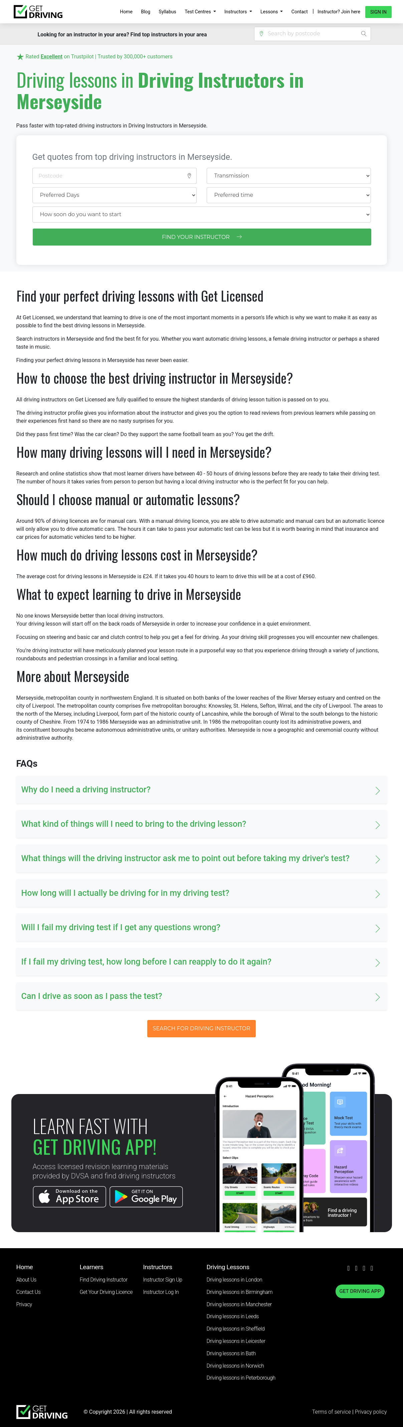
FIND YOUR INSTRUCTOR (202, 237)
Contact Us (28, 1292)
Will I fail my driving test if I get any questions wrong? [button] (121, 927)
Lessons (269, 11)
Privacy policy (371, 1412)
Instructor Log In (161, 1292)
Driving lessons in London (234, 1280)
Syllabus (167, 11)
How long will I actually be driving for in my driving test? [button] (125, 893)
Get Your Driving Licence (106, 1292)
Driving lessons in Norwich (235, 1366)
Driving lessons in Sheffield (236, 1329)
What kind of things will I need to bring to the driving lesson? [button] (133, 824)
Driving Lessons (228, 1267)
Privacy (24, 1304)
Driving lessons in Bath (231, 1353)
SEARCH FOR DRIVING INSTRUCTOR (201, 1028)
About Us (26, 1280)
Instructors (236, 11)
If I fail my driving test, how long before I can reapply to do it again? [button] (146, 962)
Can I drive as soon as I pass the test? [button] (91, 996)
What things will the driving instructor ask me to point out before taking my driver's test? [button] (185, 858)
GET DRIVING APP (360, 1291)
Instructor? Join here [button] (339, 11)
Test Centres (198, 11)
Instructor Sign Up (162, 1280)
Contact (299, 11)
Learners (92, 1267)
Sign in (378, 12)
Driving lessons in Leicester (236, 1341)
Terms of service (332, 1412)
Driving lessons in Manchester (239, 1304)
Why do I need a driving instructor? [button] (86, 789)
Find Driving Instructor (104, 1280)
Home (126, 11)
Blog (145, 11)
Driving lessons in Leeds (233, 1316)
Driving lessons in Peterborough (241, 1378)
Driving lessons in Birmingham (240, 1292)
